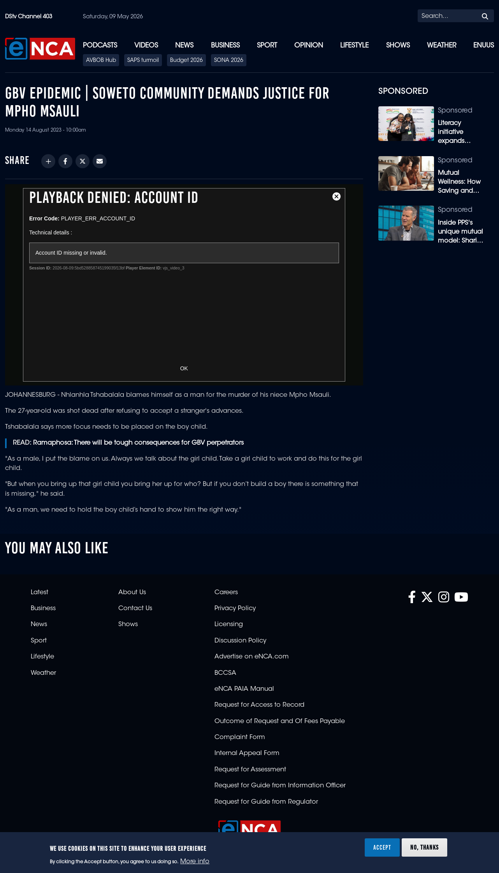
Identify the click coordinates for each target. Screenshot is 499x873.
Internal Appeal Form (246, 753)
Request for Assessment (250, 770)
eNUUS (483, 45)
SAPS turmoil (143, 60)
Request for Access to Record (259, 705)
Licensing (228, 624)
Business (225, 45)
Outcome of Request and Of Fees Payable (279, 721)
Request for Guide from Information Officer (280, 786)
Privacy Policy (235, 608)
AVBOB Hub (101, 60)
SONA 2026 (228, 60)
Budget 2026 (186, 60)
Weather (441, 45)
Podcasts (100, 45)
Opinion (308, 45)
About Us (132, 593)
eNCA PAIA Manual (244, 689)
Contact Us (135, 608)
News (184, 45)
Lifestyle (354, 45)
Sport (267, 45)
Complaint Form (239, 737)
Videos (146, 45)
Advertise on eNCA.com (251, 657)
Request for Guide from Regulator (266, 802)
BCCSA (225, 673)
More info (194, 862)
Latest (39, 593)
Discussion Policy (240, 641)
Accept (382, 847)
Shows (398, 45)
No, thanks (424, 847)
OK (184, 368)
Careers (226, 593)
